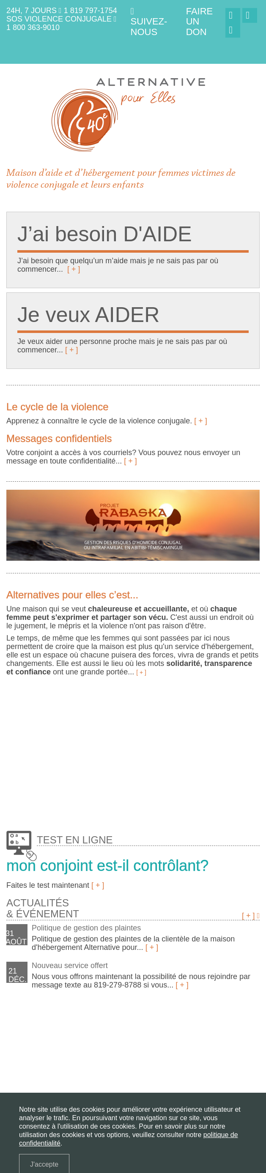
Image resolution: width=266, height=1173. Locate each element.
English (104, 1058)
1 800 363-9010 (33, 27)
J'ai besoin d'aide (99, 1034)
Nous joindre (146, 1046)
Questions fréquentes (39, 1046)
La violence (54, 1034)
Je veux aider (146, 1034)
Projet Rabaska (99, 1046)
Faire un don (188, 1046)
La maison (20, 1034)
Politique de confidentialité (47, 1058)
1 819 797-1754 (90, 10)
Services (182, 1034)
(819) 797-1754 (75, 1086)
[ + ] (73, 269)
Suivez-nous (149, 22)
